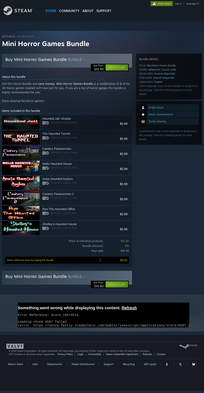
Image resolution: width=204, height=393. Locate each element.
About (88, 11)
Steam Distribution (83, 366)
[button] (116, 284)
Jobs (35, 366)
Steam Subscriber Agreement (122, 356)
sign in (178, 3)
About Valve (15, 366)
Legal (80, 356)
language (191, 3)
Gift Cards (150, 366)
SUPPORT (103, 11)
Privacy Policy (65, 356)
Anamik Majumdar (164, 73)
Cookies (161, 356)
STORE (50, 11)
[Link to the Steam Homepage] (21, 14)
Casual (165, 69)
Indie (173, 69)
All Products (8, 36)
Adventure (154, 69)
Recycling (129, 366)
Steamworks (54, 366)
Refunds (147, 356)
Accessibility (94, 356)
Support (109, 366)
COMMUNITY (69, 11)
